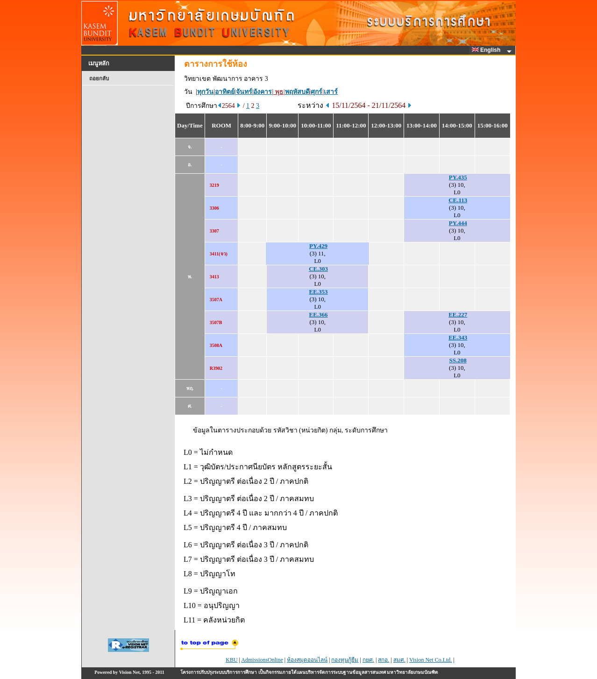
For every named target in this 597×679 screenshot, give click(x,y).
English (488, 50)
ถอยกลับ (99, 78)
